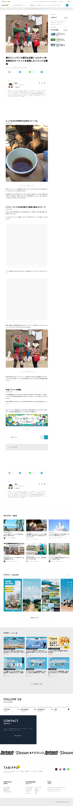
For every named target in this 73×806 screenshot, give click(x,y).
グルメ (36, 791)
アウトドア (44, 5)
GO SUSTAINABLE (58, 43)
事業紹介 (44, 1)
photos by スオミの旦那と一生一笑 (27, 185)
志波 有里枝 (13, 537)
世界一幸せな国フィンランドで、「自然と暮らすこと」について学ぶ (36, 558)
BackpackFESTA (50, 5)
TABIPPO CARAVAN (8, 532)
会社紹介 (41, 1)
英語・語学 (39, 5)
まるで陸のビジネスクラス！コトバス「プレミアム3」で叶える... (60, 34)
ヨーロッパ (53, 24)
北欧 (16, 447)
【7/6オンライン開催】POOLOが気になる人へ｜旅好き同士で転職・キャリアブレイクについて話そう (36, 652)
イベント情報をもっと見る (36, 684)
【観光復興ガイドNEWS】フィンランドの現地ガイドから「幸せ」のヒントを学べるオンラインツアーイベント (36, 536)
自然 (54, 5)
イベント (23, 5)
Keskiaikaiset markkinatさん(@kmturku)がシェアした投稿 (21, 321)
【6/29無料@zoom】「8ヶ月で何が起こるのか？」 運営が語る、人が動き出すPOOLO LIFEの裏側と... (14, 673)
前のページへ (14, 437)
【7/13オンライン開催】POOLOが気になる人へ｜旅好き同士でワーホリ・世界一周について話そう (14, 651)
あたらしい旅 (60, 22)
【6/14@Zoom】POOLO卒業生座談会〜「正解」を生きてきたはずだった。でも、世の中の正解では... (58, 673)
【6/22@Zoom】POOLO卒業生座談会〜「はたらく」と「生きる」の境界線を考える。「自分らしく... (36, 673)
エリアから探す (58, 32)
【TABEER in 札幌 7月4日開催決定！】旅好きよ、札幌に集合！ (58, 651)
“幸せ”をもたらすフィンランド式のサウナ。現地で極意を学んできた (14, 558)
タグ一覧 (65, 17)
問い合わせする (18, 735)
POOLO (48, 1)
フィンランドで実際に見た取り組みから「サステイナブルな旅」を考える (59, 558)
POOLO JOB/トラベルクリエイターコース (58, 21)
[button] (68, 575)
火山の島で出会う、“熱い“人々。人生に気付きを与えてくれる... (60, 40)
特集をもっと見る (35, 617)
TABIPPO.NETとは (36, 1)
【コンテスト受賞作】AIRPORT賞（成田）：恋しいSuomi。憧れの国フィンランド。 (59, 535)
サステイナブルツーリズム (54, 556)
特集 (20, 5)
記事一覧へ (18, 87)
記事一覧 (18, 5)
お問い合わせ (62, 1)
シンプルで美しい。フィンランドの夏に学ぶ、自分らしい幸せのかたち (14, 535)
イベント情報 (11, 447)
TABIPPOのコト (54, 22)
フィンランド (29, 532)
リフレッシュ (28, 793)
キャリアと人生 (38, 787)
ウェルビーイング (30, 556)
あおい (16, 83)
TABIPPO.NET (36, 539)
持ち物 (36, 788)
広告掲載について (56, 1)
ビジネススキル (29, 788)
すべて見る (65, 29)
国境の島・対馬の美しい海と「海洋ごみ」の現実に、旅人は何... (60, 45)
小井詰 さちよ (36, 561)
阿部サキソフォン (15, 561)
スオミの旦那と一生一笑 (26, 429)
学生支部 (51, 1)
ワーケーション (59, 24)
